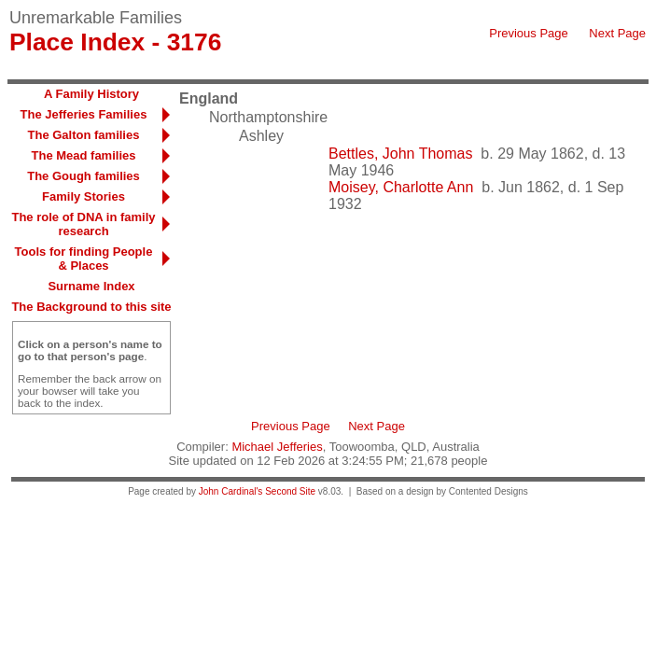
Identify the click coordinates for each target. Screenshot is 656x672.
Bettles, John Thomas (400, 153)
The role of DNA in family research (83, 224)
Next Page (617, 33)
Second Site (290, 491)
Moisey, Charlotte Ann (400, 187)
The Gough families (83, 176)
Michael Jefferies (276, 447)
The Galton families (84, 135)
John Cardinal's (231, 491)
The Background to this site (91, 307)
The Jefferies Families (84, 114)
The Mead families (84, 155)
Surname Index (91, 286)
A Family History (91, 94)
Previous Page (528, 33)
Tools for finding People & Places (84, 259)
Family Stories (83, 196)
